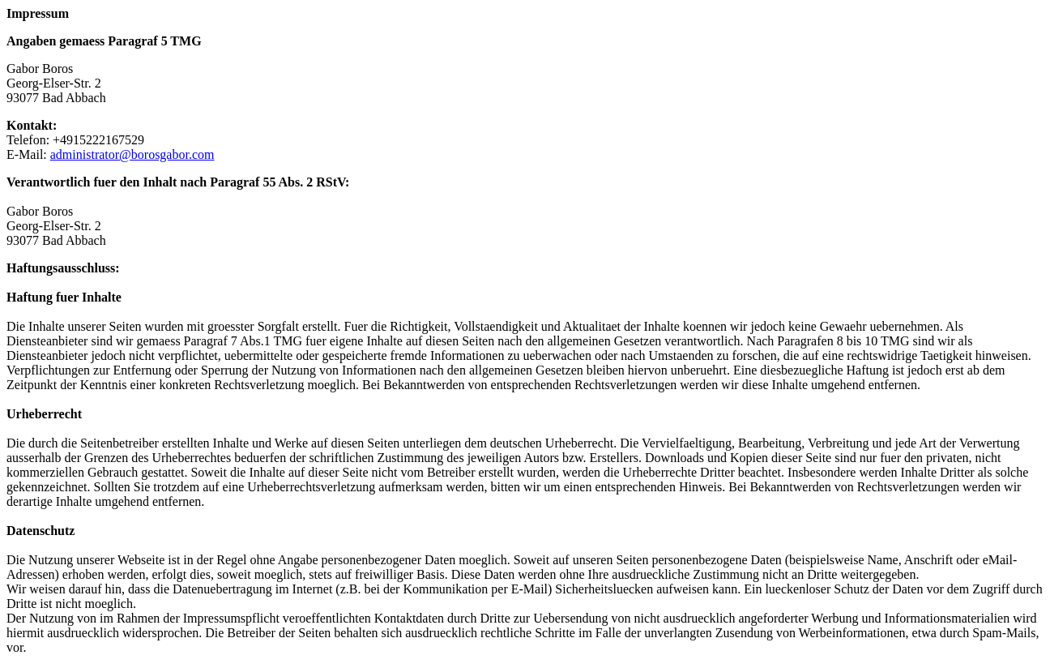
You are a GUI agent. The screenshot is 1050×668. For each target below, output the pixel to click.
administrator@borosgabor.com (132, 154)
